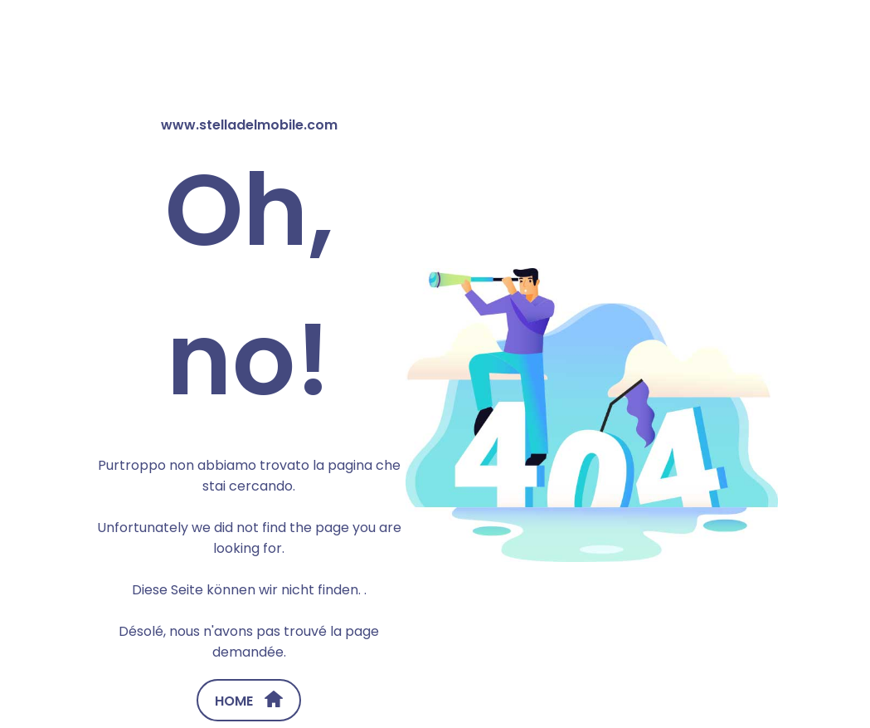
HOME (249, 701)
